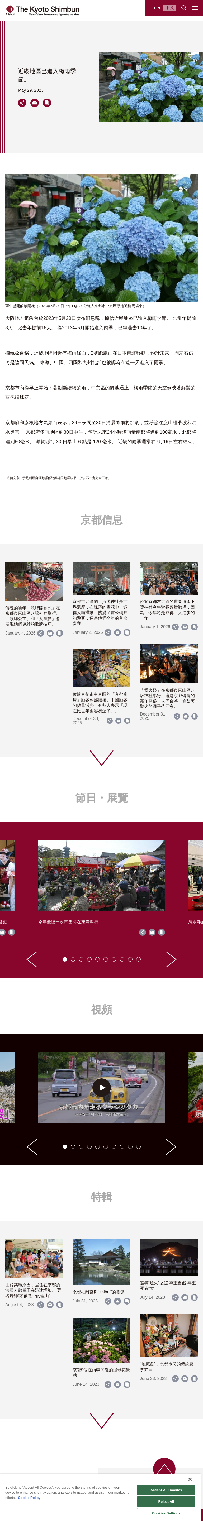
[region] (100, 1497)
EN (157, 8)
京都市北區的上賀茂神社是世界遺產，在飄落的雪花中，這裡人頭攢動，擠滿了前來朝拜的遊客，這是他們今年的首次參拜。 (100, 612)
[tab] (65, 959)
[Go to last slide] (31, 959)
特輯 (101, 1197)
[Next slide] (171, 959)
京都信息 (102, 520)
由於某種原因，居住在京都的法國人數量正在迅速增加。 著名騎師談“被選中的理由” (33, 1290)
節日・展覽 (101, 798)
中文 (170, 8)
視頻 (101, 1009)
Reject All (166, 1502)
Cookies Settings (166, 1513)
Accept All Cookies (166, 1490)
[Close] (190, 1479)
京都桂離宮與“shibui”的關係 (98, 1292)
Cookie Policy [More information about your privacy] (29, 1498)
